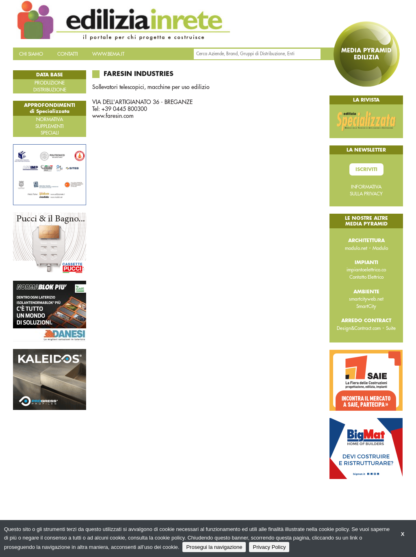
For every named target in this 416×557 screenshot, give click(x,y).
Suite (391, 328)
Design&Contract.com (359, 328)
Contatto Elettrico (366, 277)
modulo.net (356, 248)
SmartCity (366, 306)
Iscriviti (366, 169)
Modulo (380, 248)
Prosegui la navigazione (214, 547)
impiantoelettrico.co (366, 269)
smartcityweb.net (366, 299)
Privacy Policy (269, 547)
